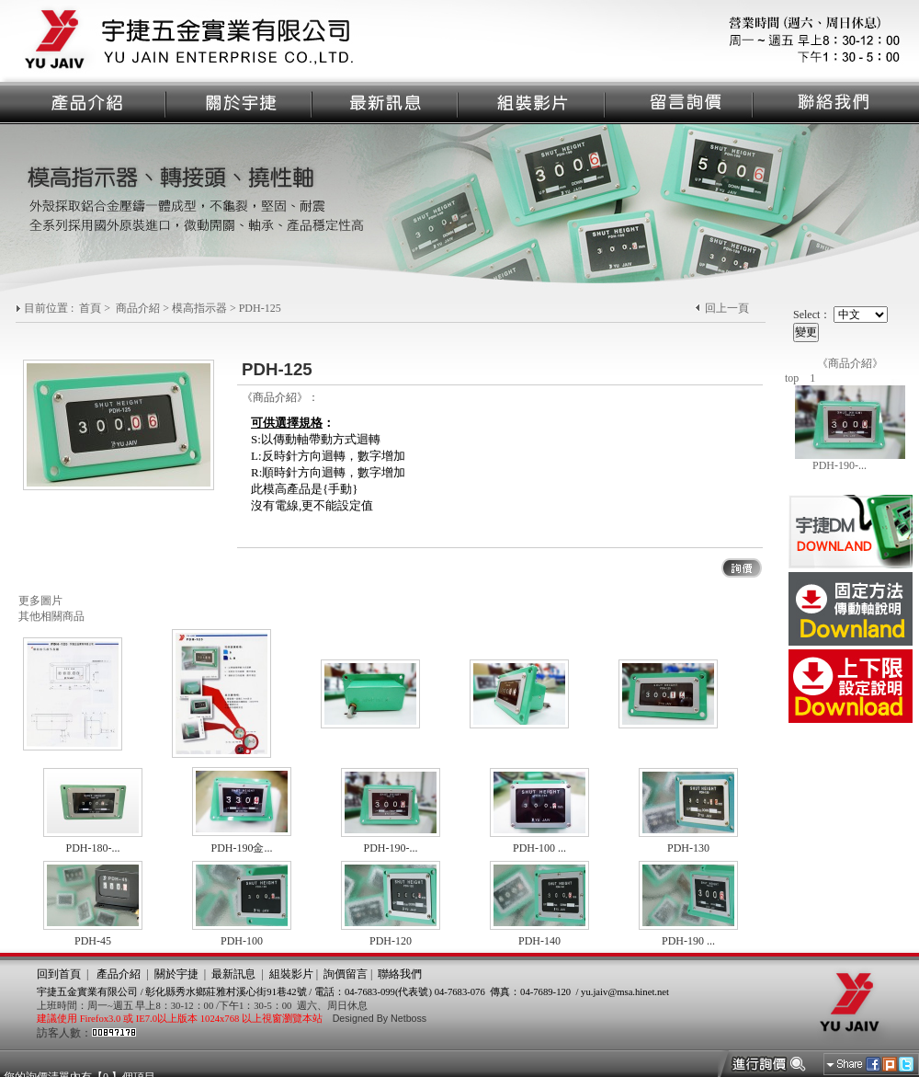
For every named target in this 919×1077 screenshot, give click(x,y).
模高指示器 (199, 308)
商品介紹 (138, 308)
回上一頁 (727, 308)
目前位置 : (50, 308)
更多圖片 (40, 600)
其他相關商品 (51, 616)
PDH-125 (260, 308)
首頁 (90, 308)
